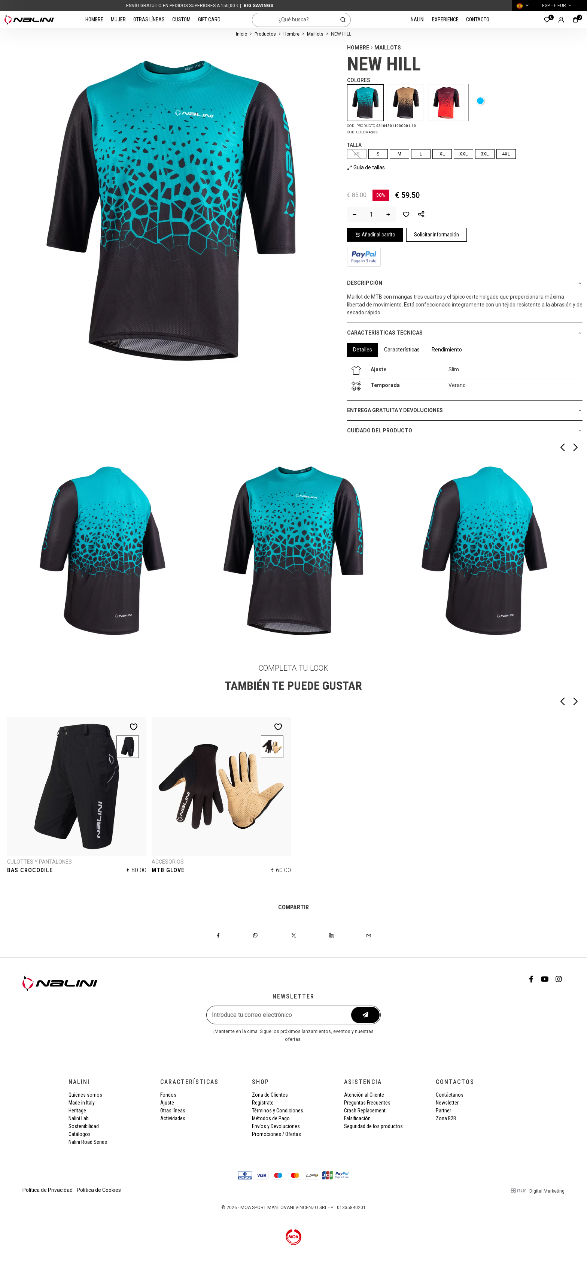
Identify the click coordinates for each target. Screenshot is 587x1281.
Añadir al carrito (375, 235)
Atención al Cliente (364, 1095)
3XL (485, 154)
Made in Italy (82, 1103)
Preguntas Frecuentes (367, 1103)
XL (442, 154)
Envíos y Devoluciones (276, 1126)
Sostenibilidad (84, 1126)
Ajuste (167, 1103)
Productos (265, 34)
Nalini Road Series (88, 1142)
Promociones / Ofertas (276, 1134)
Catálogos (80, 1134)
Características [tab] (402, 350)
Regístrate (263, 1103)
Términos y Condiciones (277, 1111)
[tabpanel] (465, 378)
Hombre (94, 19)
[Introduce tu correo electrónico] (279, 1015)
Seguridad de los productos (373, 1126)
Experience (445, 19)
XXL (463, 154)
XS (356, 154)
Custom (181, 19)
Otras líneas (149, 19)
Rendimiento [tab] (447, 350)
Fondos (168, 1095)
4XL (506, 154)
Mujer (118, 19)
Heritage (77, 1111)
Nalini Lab (79, 1118)
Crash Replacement (365, 1111)
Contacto (477, 19)
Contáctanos (449, 1095)
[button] (421, 214)
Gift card (209, 19)
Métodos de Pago (271, 1118)
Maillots (315, 34)
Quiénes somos (85, 1095)
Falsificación (357, 1118)
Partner (443, 1111)
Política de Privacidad (47, 1190)
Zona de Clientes (270, 1095)
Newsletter (447, 1103)
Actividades (172, 1118)
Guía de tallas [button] (366, 167)
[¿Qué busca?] (294, 20)
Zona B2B (446, 1118)
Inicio (241, 34)
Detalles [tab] (362, 350)
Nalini (418, 19)
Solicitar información (436, 235)
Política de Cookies (99, 1190)
